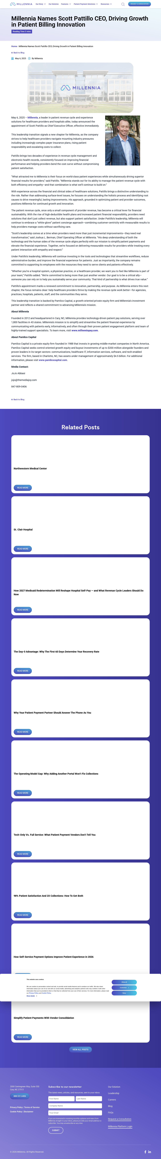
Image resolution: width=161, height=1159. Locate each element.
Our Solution (54, 4)
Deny (124, 1150)
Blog (110, 1106)
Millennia (33, 117)
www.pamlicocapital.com (53, 360)
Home (14, 46)
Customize (124, 1145)
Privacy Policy (16, 1107)
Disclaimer (28, 1111)
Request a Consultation (139, 4)
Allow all (124, 1139)
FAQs (110, 1112)
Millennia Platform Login (120, 1126)
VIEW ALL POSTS (80, 1049)
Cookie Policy (16, 1111)
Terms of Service (32, 1107)
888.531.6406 (20, 1096)
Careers (112, 1099)
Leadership (113, 1093)
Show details (31, 1153)
